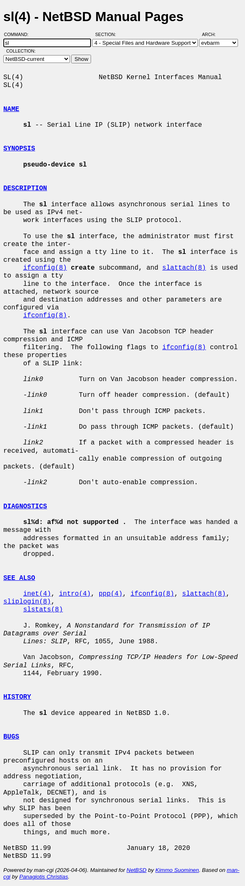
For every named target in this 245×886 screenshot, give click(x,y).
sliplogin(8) (27, 601)
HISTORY (17, 697)
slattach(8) (184, 268)
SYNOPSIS (19, 148)
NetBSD (137, 870)
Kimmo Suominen (177, 870)
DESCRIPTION (25, 188)
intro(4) (75, 594)
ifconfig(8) (45, 268)
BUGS (11, 736)
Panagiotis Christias (43, 877)
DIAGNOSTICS (25, 506)
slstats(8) (43, 609)
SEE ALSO (19, 578)
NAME (11, 109)
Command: (19, 34)
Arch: (212, 34)
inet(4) (37, 594)
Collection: (21, 50)
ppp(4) (110, 594)
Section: (107, 34)
